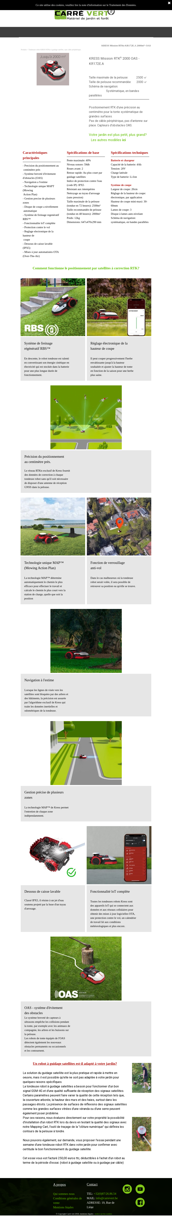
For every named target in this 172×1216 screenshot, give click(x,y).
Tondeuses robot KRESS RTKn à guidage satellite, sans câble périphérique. (55, 50)
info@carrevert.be (107, 1198)
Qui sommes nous (64, 1193)
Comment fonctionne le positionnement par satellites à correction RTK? (86, 268)
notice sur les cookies (103, 1214)
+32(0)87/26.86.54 (105, 1193)
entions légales (65, 1207)
